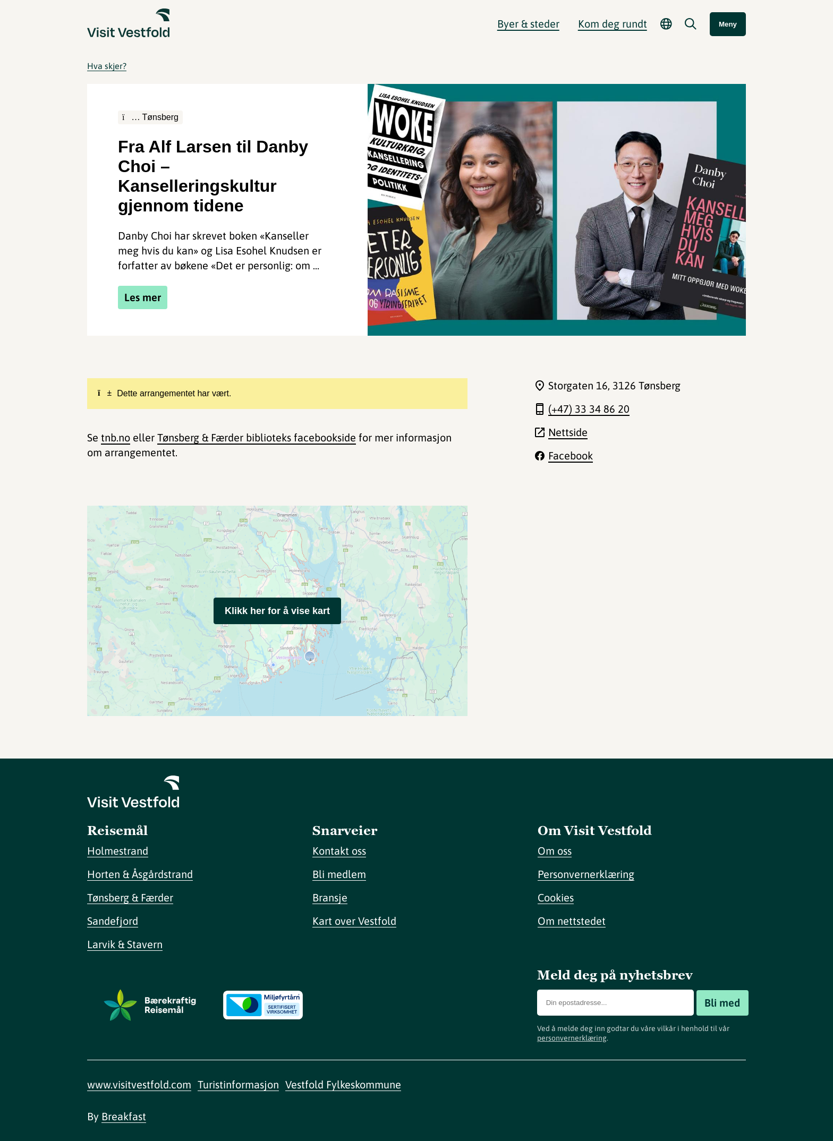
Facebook (570, 455)
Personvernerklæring (586, 874)
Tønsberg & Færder (130, 897)
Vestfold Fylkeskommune (343, 1084)
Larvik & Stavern (125, 944)
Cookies (556, 897)
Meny (728, 24)
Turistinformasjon (238, 1084)
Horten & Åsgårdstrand (140, 874)
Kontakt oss (339, 851)
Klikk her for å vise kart (277, 611)
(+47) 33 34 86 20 (589, 409)
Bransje (329, 897)
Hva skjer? (106, 66)
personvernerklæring (572, 1038)
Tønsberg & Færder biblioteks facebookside (256, 437)
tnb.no (115, 437)
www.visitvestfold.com (139, 1084)
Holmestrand (117, 851)
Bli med (722, 1003)
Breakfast (123, 1116)
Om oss (555, 851)
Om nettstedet (572, 921)
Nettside (568, 432)
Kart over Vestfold (354, 921)
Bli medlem (339, 874)
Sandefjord (112, 921)
